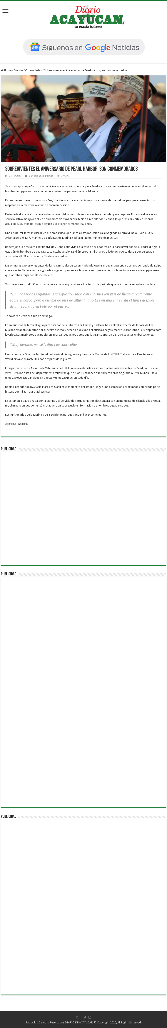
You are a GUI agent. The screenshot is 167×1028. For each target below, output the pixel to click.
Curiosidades (33, 70)
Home (6, 70)
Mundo (18, 70)
